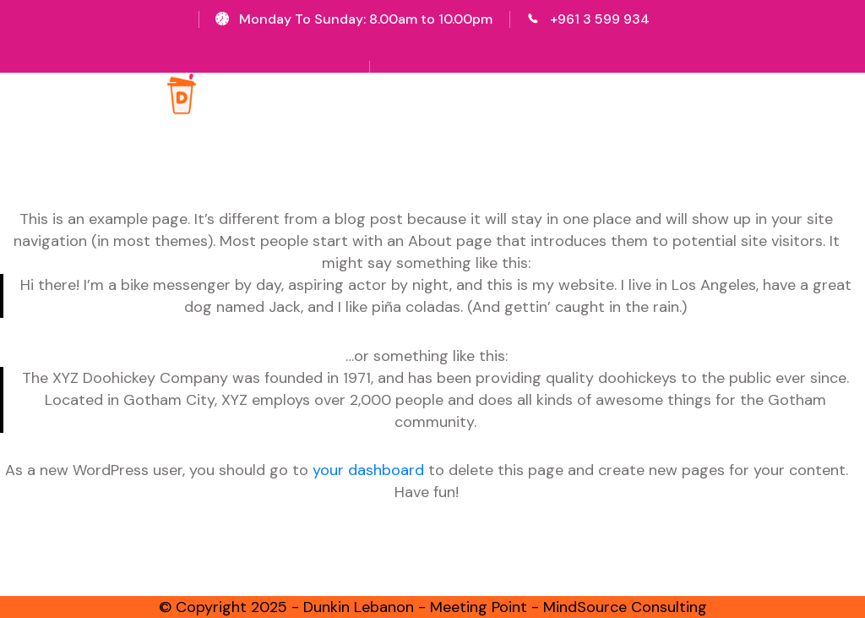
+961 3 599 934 (600, 19)
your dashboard (368, 470)
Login (494, 47)
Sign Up (436, 47)
